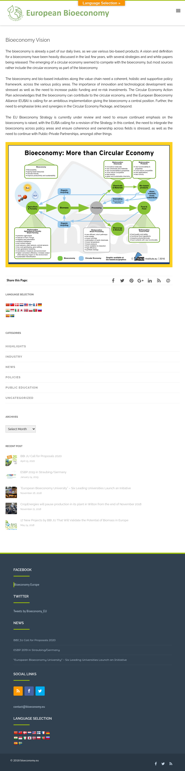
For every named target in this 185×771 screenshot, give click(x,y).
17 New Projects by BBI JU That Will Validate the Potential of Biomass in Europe (74, 520)
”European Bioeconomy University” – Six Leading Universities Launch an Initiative (70, 659)
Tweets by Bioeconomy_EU (30, 611)
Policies (13, 377)
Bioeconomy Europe (26, 585)
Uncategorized (19, 398)
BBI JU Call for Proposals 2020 (41, 456)
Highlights (16, 346)
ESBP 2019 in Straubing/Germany (43, 472)
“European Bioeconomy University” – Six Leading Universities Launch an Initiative (75, 488)
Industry (14, 356)
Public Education (22, 387)
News (10, 367)
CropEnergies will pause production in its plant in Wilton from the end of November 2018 (80, 504)
